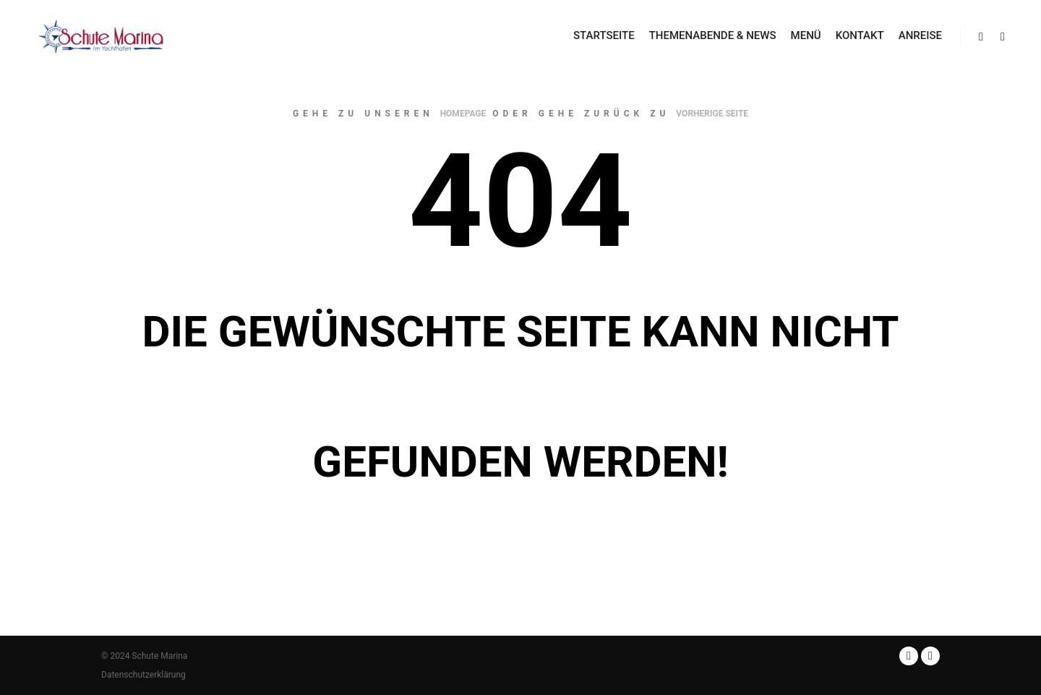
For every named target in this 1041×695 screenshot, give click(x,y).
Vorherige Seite (712, 113)
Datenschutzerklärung (143, 675)
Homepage (463, 113)
